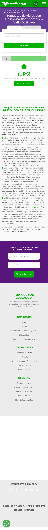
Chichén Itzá (24, 335)
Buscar (24, 45)
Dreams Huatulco (24, 383)
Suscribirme (24, 274)
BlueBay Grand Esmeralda (24, 387)
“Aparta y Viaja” (35, 207)
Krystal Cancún (24, 370)
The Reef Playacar (24, 396)
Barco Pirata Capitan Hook (24, 339)
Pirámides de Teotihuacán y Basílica (24, 331)
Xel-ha (24, 326)
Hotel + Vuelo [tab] (31, 28)
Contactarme (24, 83)
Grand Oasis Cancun (24, 353)
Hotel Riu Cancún (24, 365)
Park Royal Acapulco (24, 391)
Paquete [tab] (14, 28)
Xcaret (24, 322)
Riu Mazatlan (24, 357)
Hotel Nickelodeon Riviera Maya (24, 361)
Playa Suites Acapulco (24, 400)
